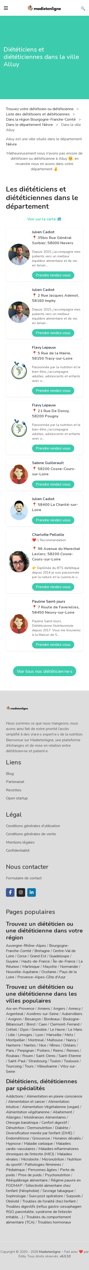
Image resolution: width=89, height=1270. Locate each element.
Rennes (72, 1050)
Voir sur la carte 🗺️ (44, 219)
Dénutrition (15, 1127)
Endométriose (17, 1138)
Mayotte (50, 966)
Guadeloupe (59, 956)
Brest (31, 1024)
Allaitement (62, 1112)
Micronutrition (53, 1159)
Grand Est (38, 956)
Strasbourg (37, 1061)
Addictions (14, 1096)
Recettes (13, 790)
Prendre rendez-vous (53, 275)
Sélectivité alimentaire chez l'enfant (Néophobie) (38, 1188)
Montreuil (36, 1040)
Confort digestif (54, 1122)
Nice (42, 1045)
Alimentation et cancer (26, 1101)
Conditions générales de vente (31, 834)
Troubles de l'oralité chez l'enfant (49, 1201)
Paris (10, 1050)
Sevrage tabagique (58, 1190)
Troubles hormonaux (54, 1222)
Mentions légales (20, 842)
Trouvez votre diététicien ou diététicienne (40, 109)
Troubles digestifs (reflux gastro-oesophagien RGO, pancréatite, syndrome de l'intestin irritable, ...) (43, 1212)
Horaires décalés (67, 1138)
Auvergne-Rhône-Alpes (26, 945)
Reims (58, 1050)
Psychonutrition (57, 1175)
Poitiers (43, 1050)
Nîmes (54, 1045)
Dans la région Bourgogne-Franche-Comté (41, 119)
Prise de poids (30, 1175)
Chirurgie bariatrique (22, 1122)
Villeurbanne (47, 1066)
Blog (10, 773)
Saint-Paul (16, 1061)
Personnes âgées (42, 1169)
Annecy (74, 1008)
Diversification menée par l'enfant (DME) (39, 1133)
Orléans (69, 1045)
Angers (59, 1008)
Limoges (25, 1034)
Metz (69, 1034)
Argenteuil (14, 1013)
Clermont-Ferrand (65, 1024)
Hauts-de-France (35, 961)
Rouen (27, 1055)
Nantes (30, 1045)
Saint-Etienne (70, 1055)
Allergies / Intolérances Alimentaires (36, 1117)
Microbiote (30, 1159)
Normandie (69, 966)
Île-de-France (64, 961)
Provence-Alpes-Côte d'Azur (41, 977)
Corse (22, 956)
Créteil (11, 1029)
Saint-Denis (46, 1055)
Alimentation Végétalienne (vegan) (50, 1106)
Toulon (55, 1061)
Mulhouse (55, 1040)
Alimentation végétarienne (28, 1112)
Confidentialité (18, 850)
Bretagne (42, 951)
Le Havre (57, 1029)
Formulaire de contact (24, 878)
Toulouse (71, 1061)
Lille (11, 1034)
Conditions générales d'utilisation (33, 826)
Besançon (33, 1019)
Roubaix (12, 1055)
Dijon (24, 1029)
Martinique (31, 966)
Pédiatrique (15, 1169)
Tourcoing (14, 1066)
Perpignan (25, 1050)
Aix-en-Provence (20, 1008)
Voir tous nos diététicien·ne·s (44, 671)
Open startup (17, 798)
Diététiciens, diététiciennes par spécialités (41, 1085)
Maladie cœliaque (38, 1143)
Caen (43, 1024)
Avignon (15, 1019)
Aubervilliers (72, 1013)
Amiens (43, 1008)
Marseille (53, 1034)
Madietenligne (50, 1251)
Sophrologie (16, 1196)
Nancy (71, 1040)
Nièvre (11, 144)
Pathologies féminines (43, 1164)
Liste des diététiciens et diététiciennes (38, 114)
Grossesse (41, 1138)
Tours (29, 1066)
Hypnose (13, 1143)
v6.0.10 (65, 1256)
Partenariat (15, 781)
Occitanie (48, 972)
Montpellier (15, 1040)
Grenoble (39, 1029)
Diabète (61, 1127)
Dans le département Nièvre (30, 124)
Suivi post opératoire (46, 1196)
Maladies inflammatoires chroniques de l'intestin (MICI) (42, 1151)
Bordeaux (52, 1019)
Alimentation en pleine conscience (54, 1096)
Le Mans (75, 1029)
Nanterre (13, 1045)
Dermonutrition (40, 1127)
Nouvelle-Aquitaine (22, 972)
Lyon (39, 1034)
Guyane (12, 961)
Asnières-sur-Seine (42, 1013)
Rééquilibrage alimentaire (27, 1180)
